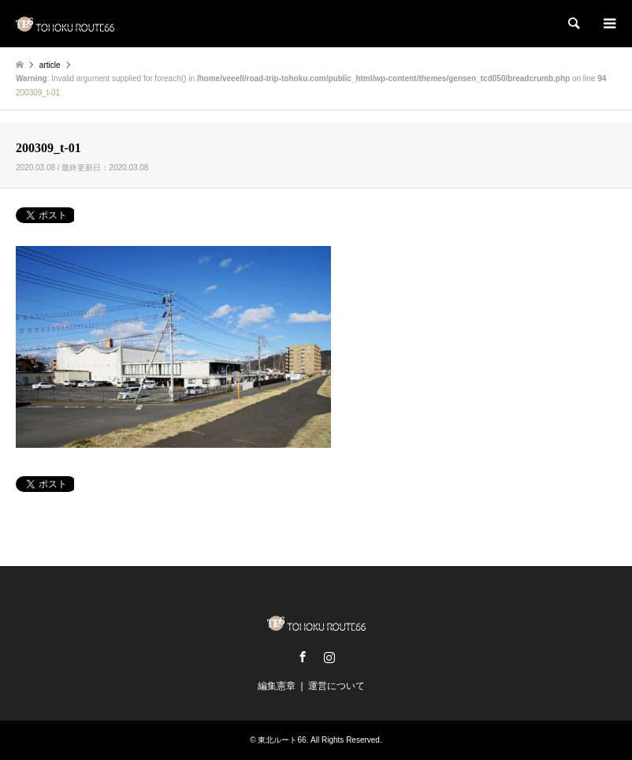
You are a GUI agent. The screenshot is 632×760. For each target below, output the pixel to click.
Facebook (302, 656)
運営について (336, 685)
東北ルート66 (282, 740)
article (50, 65)
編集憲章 (277, 685)
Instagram (329, 656)
